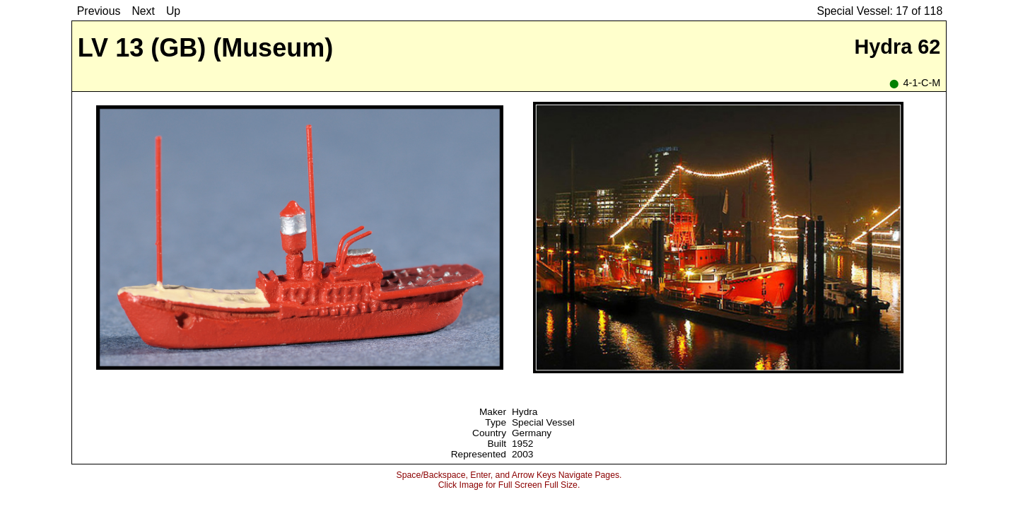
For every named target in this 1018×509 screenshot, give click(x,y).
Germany (531, 433)
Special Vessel (543, 422)
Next (143, 11)
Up (173, 11)
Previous (99, 11)
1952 (522, 443)
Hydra (524, 411)
